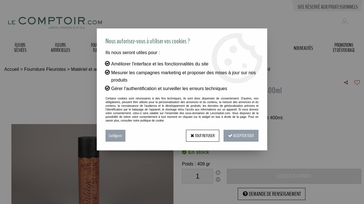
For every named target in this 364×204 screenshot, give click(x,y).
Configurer (115, 136)
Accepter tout (241, 136)
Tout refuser (203, 136)
